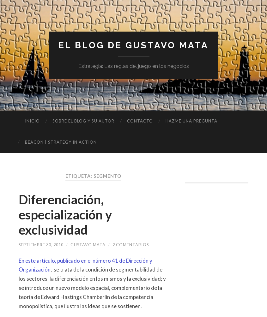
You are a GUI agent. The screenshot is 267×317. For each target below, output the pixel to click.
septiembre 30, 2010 (41, 244)
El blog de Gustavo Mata (133, 45)
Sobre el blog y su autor (83, 120)
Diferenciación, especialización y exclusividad (65, 214)
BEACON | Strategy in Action (61, 142)
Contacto (140, 120)
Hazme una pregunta (191, 120)
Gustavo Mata (88, 244)
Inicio (32, 120)
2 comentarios (130, 244)
